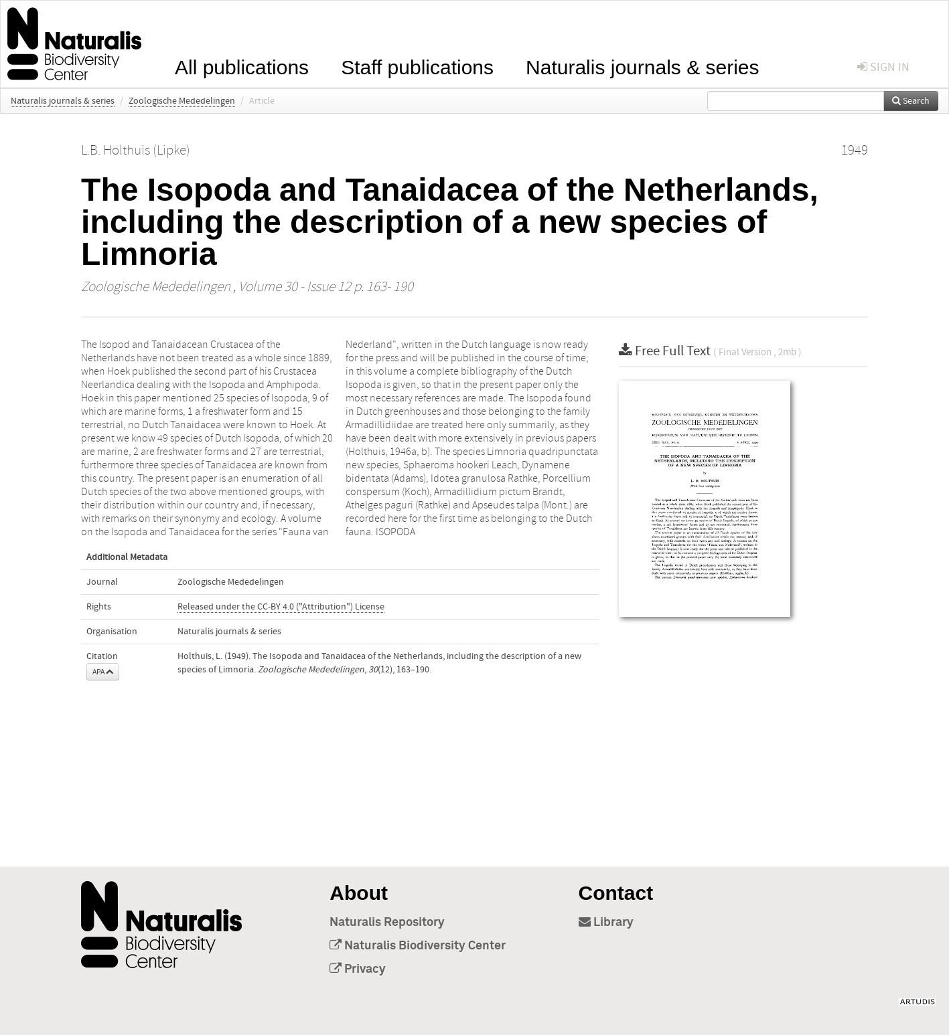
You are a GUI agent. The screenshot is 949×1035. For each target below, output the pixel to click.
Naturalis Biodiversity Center (418, 946)
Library (606, 923)
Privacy (358, 969)
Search (911, 101)
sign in (883, 67)
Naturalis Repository (387, 923)
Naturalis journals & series (642, 66)
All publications (242, 66)
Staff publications (417, 66)
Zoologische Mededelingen (182, 101)
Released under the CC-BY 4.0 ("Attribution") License (280, 606)
